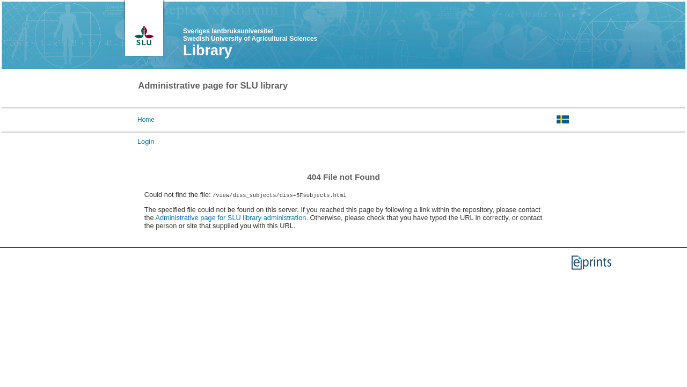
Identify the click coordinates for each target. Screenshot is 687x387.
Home (146, 119)
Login (145, 141)
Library (207, 50)
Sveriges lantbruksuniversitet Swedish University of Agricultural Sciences (250, 34)
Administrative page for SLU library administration (230, 218)
